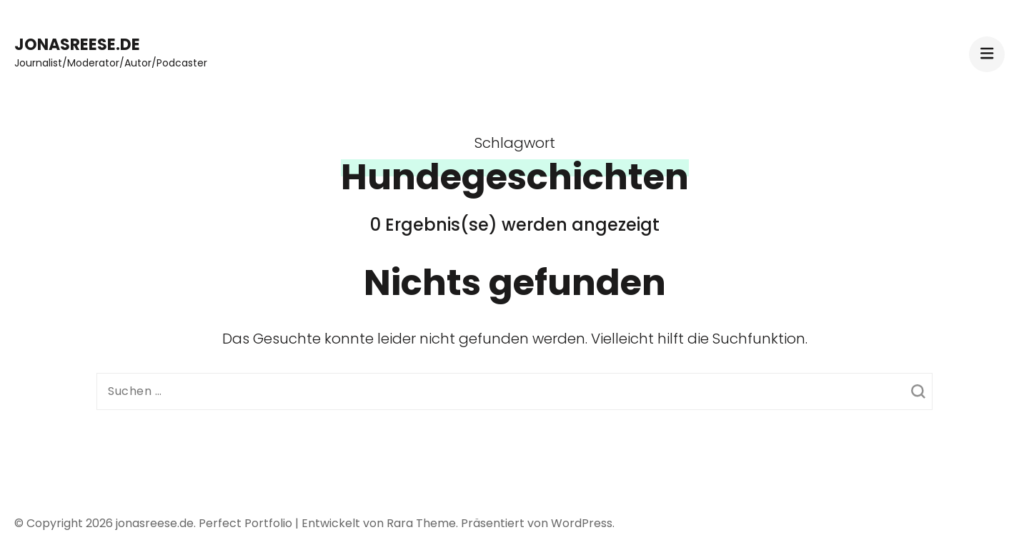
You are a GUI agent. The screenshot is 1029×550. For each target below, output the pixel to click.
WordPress (581, 523)
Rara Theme (421, 523)
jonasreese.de (77, 45)
